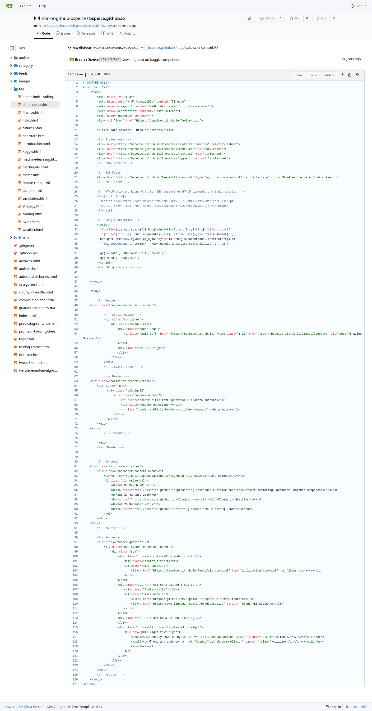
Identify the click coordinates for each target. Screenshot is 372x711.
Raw (299, 75)
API (363, 706)
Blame (314, 75)
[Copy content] (350, 75)
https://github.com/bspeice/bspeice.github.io (77, 26)
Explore (26, 6)
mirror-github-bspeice (64, 18)
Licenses (351, 706)
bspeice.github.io (107, 18)
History (329, 75)
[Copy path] (216, 47)
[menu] (333, 707)
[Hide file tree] (12, 48)
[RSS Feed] (249, 18)
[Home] (9, 6)
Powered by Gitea (18, 706)
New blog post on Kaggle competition (151, 59)
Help (42, 6)
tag (180, 47)
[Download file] (342, 75)
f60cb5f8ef (110, 59)
